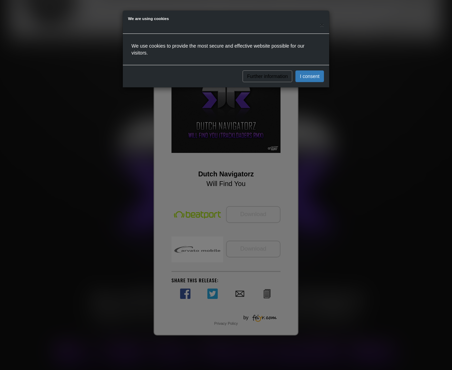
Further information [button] (267, 76)
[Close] (322, 24)
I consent (310, 76)
